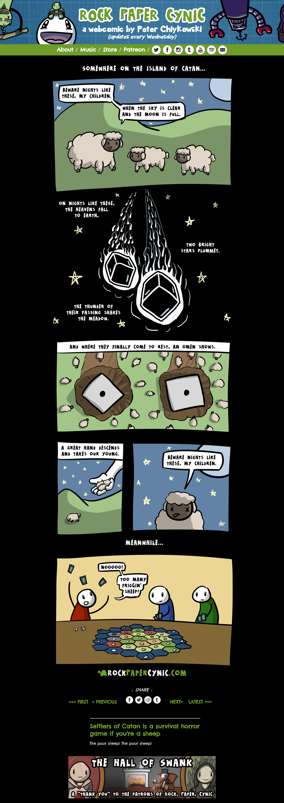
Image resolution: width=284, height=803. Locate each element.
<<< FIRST (78, 702)
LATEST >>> (200, 702)
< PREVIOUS (104, 702)
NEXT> (177, 702)
